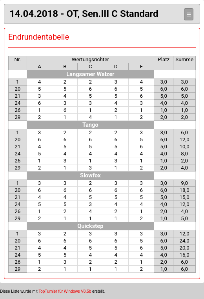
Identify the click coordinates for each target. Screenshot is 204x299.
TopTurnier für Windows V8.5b (64, 291)
